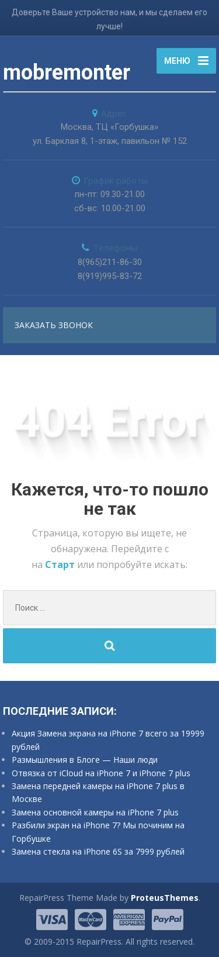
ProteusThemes (165, 897)
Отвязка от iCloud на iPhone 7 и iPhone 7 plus (101, 773)
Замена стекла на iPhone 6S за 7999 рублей (98, 851)
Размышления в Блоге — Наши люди (85, 759)
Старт (61, 564)
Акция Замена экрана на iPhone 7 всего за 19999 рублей (108, 740)
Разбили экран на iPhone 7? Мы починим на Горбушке (98, 832)
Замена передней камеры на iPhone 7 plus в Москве (98, 792)
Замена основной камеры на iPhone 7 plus (95, 812)
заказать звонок (54, 325)
